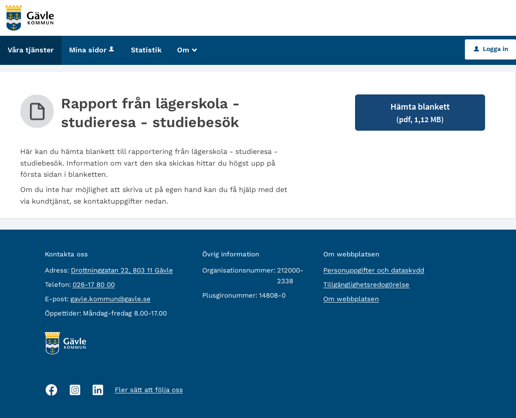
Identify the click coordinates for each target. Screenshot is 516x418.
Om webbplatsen (351, 299)
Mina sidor (92, 50)
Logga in (491, 48)
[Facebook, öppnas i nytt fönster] (51, 390)
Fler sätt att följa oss (149, 390)
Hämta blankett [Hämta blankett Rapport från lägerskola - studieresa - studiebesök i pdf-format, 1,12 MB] (420, 112)
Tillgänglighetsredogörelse (366, 285)
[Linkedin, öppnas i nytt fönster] (98, 390)
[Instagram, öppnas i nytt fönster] (75, 390)
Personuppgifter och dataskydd (373, 270)
